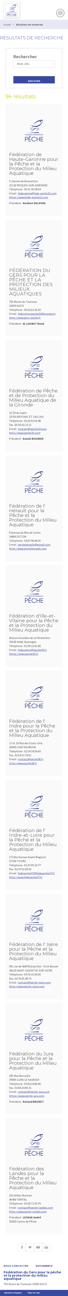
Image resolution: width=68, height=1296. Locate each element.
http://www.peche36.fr (23, 763)
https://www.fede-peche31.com (28, 197)
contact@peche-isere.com (34, 982)
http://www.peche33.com (24, 433)
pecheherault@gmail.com (34, 544)
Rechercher (25, 56)
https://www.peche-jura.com (26, 1096)
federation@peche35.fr (32, 650)
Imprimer (46, 1247)
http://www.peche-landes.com (28, 1211)
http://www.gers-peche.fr (25, 317)
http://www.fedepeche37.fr (25, 877)
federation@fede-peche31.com (37, 193)
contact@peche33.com (32, 429)
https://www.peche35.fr (23, 654)
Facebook (22, 1247)
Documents (44, 1266)
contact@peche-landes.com (35, 1207)
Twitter (30, 1247)
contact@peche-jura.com (34, 1092)
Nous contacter (16, 1266)
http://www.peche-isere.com (26, 986)
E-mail (38, 1247)
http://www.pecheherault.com (28, 548)
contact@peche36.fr (30, 759)
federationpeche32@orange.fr (37, 314)
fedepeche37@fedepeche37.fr (36, 873)
